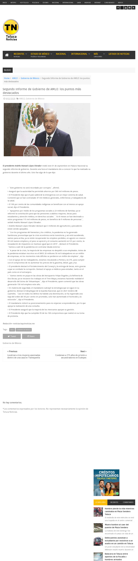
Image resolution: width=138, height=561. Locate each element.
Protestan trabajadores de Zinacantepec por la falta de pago (120, 181)
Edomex (45, 2)
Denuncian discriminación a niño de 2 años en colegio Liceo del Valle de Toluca (119, 197)
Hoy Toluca (24, 2)
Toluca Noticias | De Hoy (35, 557)
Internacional (68, 2)
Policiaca (35, 2)
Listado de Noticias (119, 54)
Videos (120, 2)
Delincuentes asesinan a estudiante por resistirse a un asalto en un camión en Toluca (121, 148)
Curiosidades (109, 2)
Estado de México (40, 55)
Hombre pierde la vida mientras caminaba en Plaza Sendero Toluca (120, 119)
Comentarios (128, 110)
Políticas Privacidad (113, 557)
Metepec (13, 2)
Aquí (133, 557)
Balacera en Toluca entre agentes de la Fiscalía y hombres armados (118, 165)
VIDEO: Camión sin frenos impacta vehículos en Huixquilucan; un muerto (118, 255)
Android (87, 2)
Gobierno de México (30, 78)
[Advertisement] (113, 30)
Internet (97, 2)
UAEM (79, 2)
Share (28, 339)
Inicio (5, 2)
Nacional (55, 2)
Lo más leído (102, 110)
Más (98, 55)
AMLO (15, 78)
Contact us (129, 478)
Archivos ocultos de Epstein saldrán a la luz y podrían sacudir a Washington (115, 278)
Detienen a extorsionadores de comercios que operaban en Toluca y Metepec (120, 226)
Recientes (19, 55)
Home (7, 78)
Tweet (11, 339)
